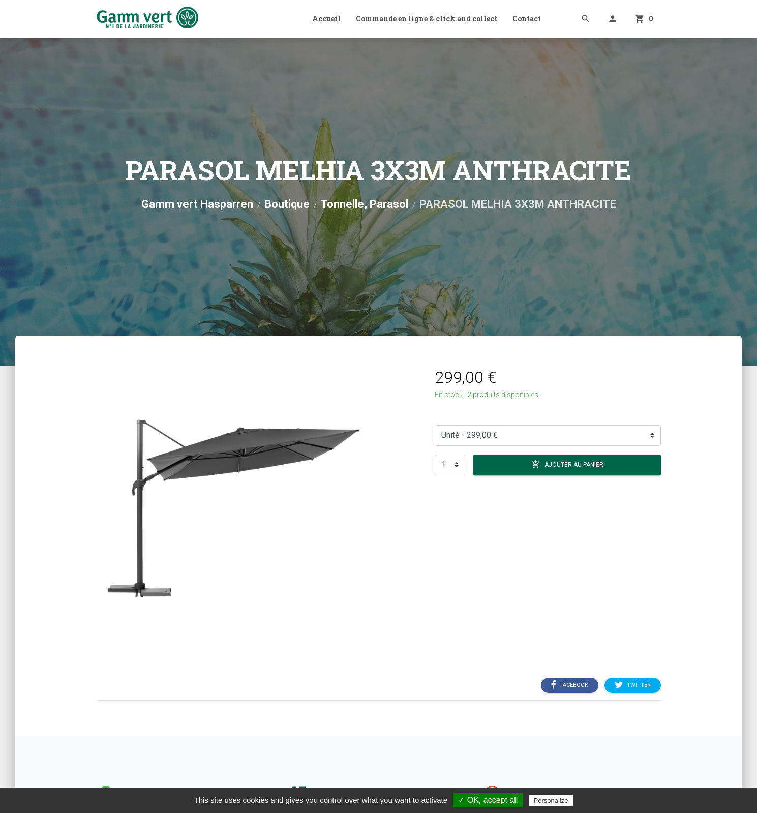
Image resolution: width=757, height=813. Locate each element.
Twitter (633, 684)
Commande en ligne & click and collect (426, 18)
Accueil (326, 18)
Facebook (569, 684)
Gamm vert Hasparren (197, 204)
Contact (526, 18)
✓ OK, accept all (488, 800)
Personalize (551, 800)
